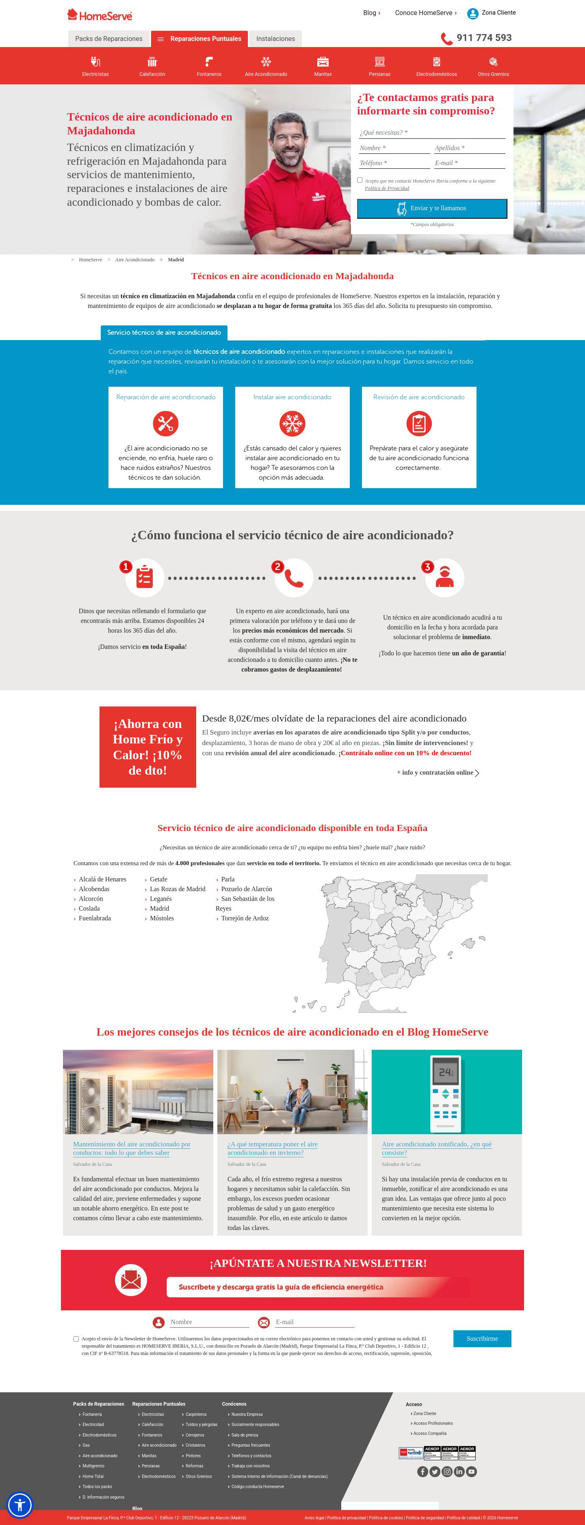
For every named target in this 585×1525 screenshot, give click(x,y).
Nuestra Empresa (247, 1414)
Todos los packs (95, 1486)
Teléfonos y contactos (251, 1456)
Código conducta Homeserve (258, 1486)
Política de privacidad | (348, 1518)
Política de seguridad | (426, 1518)
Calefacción (150, 1424)
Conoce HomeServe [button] (427, 13)
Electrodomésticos (97, 1435)
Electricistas (150, 1414)
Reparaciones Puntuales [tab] (205, 39)
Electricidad (91, 1424)
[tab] (164, 333)
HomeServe (91, 260)
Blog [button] (373, 13)
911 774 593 (484, 37)
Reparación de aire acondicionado (166, 397)
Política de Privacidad (387, 188)
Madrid (176, 260)
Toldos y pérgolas (199, 1424)
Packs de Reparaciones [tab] (109, 39)
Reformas (192, 1466)
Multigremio (91, 1466)
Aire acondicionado (97, 1456)
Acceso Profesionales (431, 1423)
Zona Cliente (423, 1413)
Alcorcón (91, 898)
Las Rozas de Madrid (177, 888)
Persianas (148, 1466)
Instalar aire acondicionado (293, 397)
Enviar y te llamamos (432, 209)
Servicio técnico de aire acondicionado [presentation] (164, 332)
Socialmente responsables (256, 1424)
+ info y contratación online (438, 772)
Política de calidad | (465, 1518)
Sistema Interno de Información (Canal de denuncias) (279, 1476)
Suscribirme (482, 1338)
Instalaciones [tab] (275, 39)
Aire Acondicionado (135, 260)
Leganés (160, 898)
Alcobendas (94, 888)
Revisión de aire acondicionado (419, 397)
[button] (20, 1505)
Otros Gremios (196, 1476)
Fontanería (90, 1414)
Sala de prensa (245, 1435)
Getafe (158, 879)
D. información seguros (101, 1497)
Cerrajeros (192, 1435)
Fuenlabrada (95, 918)
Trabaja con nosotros (251, 1466)
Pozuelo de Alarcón (246, 888)
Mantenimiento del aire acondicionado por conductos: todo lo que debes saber (132, 1148)
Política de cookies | (387, 1518)
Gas (84, 1445)
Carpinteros (194, 1414)
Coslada (89, 908)
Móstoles (162, 918)
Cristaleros (193, 1445)
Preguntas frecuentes (251, 1445)
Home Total (91, 1476)
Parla (228, 879)
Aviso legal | (316, 1518)
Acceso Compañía (428, 1433)
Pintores (191, 1456)
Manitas (146, 1456)
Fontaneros (149, 1435)
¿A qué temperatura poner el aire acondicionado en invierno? (273, 1148)
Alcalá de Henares (102, 879)
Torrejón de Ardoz (245, 918)
